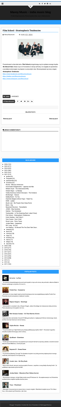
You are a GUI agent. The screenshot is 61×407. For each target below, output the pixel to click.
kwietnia (9, 237)
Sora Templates (33, 405)
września (9, 182)
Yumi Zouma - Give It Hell (13, 219)
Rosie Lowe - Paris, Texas (14, 221)
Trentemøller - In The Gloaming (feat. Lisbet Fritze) (21, 213)
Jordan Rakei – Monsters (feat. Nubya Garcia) (24, 373)
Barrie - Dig (9, 205)
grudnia (8, 176)
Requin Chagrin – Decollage (18, 302)
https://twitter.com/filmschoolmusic (14, 76)
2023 (6, 170)
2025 (6, 166)
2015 (6, 256)
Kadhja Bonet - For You (13, 197)
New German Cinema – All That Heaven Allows (24, 313)
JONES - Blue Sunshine (13, 209)
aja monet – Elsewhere (17, 337)
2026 (6, 164)
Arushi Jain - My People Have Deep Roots (19, 203)
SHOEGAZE (15, 96)
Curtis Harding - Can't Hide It (14, 217)
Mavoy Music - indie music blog (30, 12)
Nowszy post (7, 118)
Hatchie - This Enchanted (13, 211)
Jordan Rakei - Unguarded (14, 223)
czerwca (9, 233)
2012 (6, 262)
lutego (8, 242)
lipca (7, 231)
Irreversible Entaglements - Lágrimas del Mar (20, 187)
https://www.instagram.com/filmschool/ (15, 79)
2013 (6, 260)
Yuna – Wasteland (15, 385)
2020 (6, 246)
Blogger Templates (15, 405)
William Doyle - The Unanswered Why (17, 189)
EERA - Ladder (10, 201)
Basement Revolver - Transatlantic (16, 207)
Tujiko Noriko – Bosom (17, 325)
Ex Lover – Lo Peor (15, 278)
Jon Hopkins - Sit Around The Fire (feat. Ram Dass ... (22, 227)
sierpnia (8, 229)
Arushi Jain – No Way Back (18, 361)
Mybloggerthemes (45, 405)
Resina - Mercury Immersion (14, 184)
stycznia (9, 244)
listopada (9, 178)
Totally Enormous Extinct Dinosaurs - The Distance (21, 193)
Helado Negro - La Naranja (14, 191)
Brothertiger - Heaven (12, 195)
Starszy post (53, 118)
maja (7, 235)
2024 (6, 168)
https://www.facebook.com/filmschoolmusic (17, 74)
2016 (6, 254)
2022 (6, 172)
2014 (6, 258)
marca (8, 239)
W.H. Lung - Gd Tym (12, 225)
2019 (6, 248)
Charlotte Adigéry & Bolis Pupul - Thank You (19, 199)
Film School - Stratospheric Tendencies (18, 215)
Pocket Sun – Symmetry (17, 290)
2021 (6, 174)
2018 (6, 250)
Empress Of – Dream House (18, 349)
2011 (6, 264)
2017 (6, 252)
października (10, 180)
